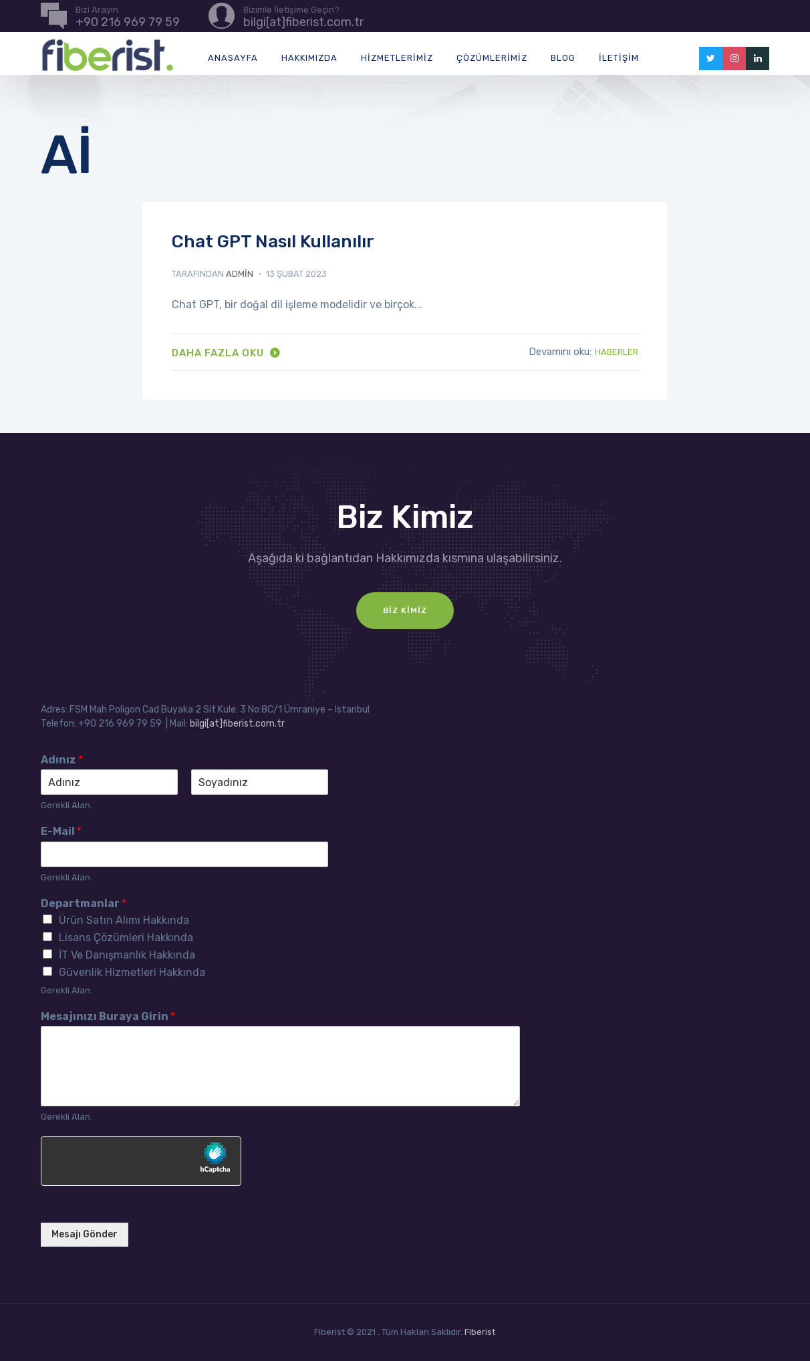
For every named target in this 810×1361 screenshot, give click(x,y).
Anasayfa (233, 58)
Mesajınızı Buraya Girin (108, 1016)
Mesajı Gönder (84, 1234)
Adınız (62, 759)
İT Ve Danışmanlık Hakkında (127, 955)
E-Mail (61, 831)
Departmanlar (83, 903)
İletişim (619, 58)
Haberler (616, 352)
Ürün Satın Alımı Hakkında (124, 920)
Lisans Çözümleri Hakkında (126, 937)
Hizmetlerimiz (397, 58)
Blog (563, 58)
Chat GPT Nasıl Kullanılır (273, 241)
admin (239, 274)
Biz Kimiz (405, 610)
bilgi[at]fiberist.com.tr (237, 723)
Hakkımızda (309, 58)
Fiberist (479, 1332)
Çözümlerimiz (491, 58)
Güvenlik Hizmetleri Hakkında (132, 972)
